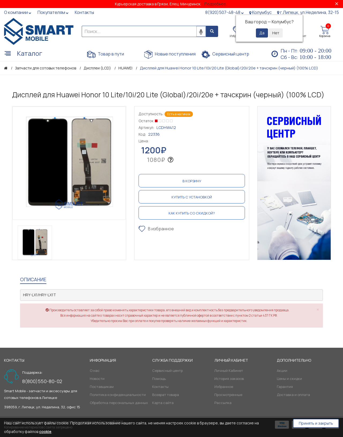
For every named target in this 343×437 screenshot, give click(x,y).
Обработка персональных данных (119, 402)
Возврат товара (165, 394)
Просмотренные (228, 394)
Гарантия (285, 386)
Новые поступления (170, 54)
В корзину (191, 181)
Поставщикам (102, 386)
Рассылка (223, 402)
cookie (45, 431)
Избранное (223, 386)
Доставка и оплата (293, 394)
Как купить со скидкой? (192, 213)
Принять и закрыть (316, 423)
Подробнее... (216, 3)
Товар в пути (105, 54)
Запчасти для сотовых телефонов (45, 68)
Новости (97, 378)
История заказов (229, 378)
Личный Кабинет (228, 370)
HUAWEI (125, 68)
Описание (33, 279)
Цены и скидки (289, 378)
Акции (282, 370)
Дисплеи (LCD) (97, 68)
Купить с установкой (192, 197)
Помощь (159, 378)
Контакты (160, 386)
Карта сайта (163, 402)
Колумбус (260, 12)
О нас (95, 370)
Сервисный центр (225, 54)
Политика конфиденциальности (118, 394)
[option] (69, 163)
